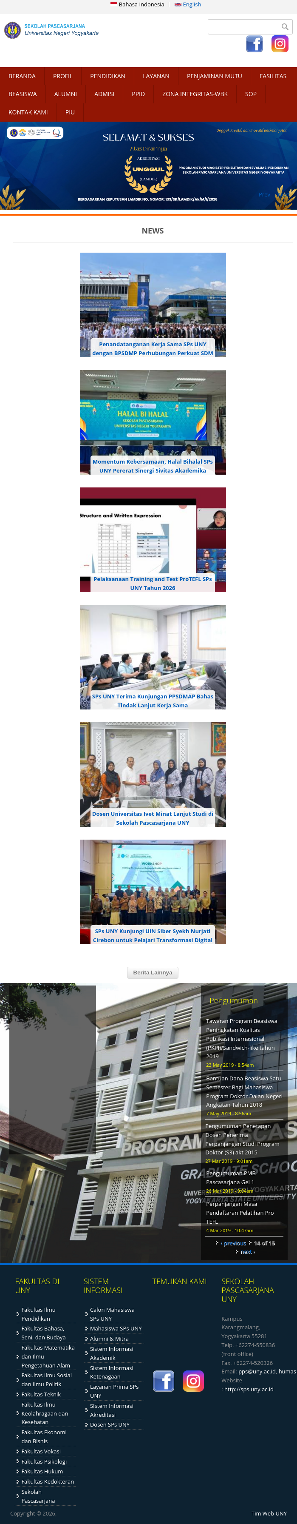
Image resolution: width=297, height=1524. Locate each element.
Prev (264, 194)
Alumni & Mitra (109, 1338)
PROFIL (63, 76)
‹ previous (233, 1243)
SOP (251, 94)
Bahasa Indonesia (137, 4)
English (188, 4)
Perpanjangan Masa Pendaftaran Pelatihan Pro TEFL (240, 1212)
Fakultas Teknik (41, 1394)
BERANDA (22, 76)
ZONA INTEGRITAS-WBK (195, 94)
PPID (138, 94)
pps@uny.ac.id (257, 1371)
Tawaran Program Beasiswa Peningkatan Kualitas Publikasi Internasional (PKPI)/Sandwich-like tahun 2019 (241, 1038)
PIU (70, 112)
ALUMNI (65, 94)
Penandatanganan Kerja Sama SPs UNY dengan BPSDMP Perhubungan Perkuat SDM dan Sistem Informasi (152, 353)
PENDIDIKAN (107, 76)
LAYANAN (156, 76)
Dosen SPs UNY (110, 1424)
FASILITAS (273, 76)
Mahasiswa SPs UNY (116, 1328)
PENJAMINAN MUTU (214, 76)
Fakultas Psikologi (44, 1461)
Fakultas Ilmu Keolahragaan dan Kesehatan (44, 1413)
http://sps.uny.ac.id (249, 1389)
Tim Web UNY (269, 1513)
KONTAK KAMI (28, 112)
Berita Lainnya (153, 972)
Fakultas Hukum (42, 1471)
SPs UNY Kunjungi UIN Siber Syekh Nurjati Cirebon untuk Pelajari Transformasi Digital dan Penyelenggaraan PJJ (153, 940)
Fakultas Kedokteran (47, 1481)
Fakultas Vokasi (41, 1451)
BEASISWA (22, 94)
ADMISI (104, 94)
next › (247, 1251)
